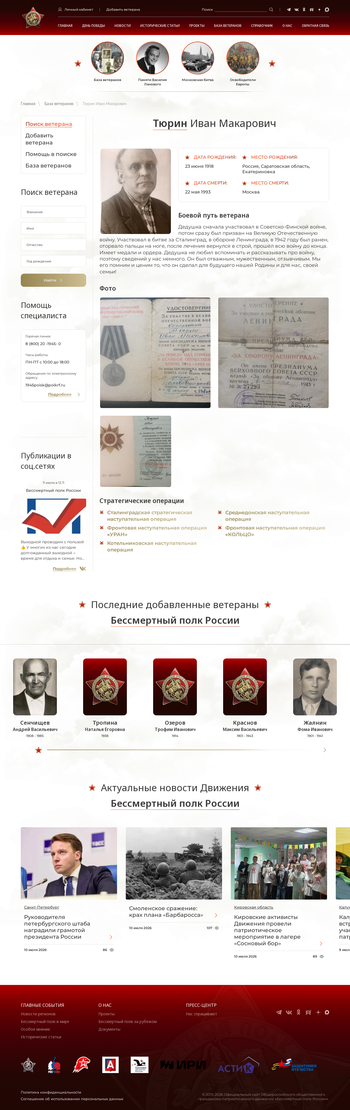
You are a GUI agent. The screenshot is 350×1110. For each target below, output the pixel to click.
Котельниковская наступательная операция (152, 546)
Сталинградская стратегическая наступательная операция (149, 516)
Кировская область (253, 907)
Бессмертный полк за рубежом (127, 1021)
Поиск (207, 9)
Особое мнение (35, 1029)
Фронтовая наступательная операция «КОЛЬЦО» (275, 531)
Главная (65, 26)
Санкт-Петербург (41, 907)
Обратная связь (315, 26)
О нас (105, 1005)
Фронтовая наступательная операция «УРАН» (157, 531)
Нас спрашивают (201, 1013)
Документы (109, 1029)
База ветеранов (227, 26)
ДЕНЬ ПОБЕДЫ (93, 26)
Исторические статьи (160, 26)
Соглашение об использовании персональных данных (72, 1099)
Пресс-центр (201, 1005)
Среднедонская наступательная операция (267, 516)
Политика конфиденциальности (51, 1092)
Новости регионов (38, 1013)
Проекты (197, 26)
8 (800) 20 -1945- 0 (43, 343)
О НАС (287, 26)
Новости (123, 26)
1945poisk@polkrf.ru (45, 385)
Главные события (42, 1005)
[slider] (38, 750)
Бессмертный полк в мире (45, 1021)
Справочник (262, 26)
